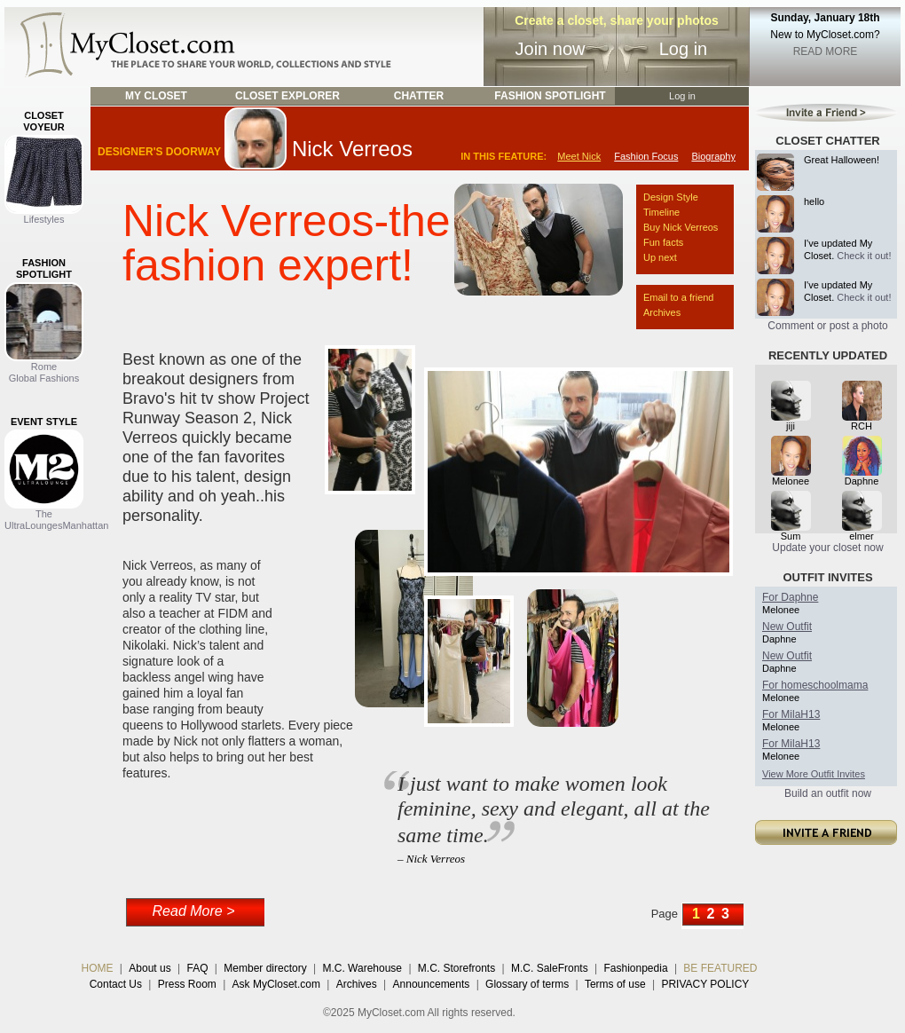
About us (149, 968)
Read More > (194, 911)
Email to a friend (678, 297)
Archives (662, 312)
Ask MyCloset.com (276, 984)
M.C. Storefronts (456, 968)
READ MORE (825, 51)
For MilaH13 (791, 714)
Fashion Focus (646, 156)
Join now (550, 49)
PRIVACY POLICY (705, 984)
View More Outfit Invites (813, 774)
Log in (683, 49)
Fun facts (663, 242)
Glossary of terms (527, 984)
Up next (660, 257)
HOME (98, 968)
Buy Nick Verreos (680, 227)
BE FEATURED (720, 968)
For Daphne (790, 597)
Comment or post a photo (827, 325)
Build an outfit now (827, 793)
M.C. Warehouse (362, 968)
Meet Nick (579, 156)
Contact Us (116, 984)
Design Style (670, 197)
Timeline (661, 212)
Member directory (265, 968)
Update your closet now (827, 547)
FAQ (197, 968)
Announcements (431, 984)
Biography (713, 156)
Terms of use (615, 984)
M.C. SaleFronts (549, 968)
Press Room (187, 984)
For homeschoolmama (815, 685)
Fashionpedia (636, 968)
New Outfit (787, 626)
